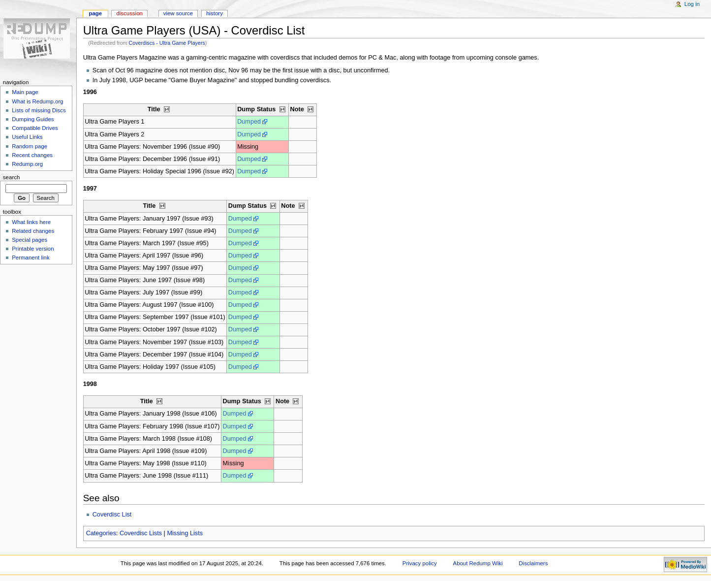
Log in (692, 4)
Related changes (33, 231)
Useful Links (27, 137)
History (214, 13)
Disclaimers (533, 563)
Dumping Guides (33, 119)
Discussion (129, 13)
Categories (101, 533)
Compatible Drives (35, 128)
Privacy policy (419, 563)
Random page (29, 146)
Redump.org (27, 164)
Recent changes (32, 155)
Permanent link (30, 257)
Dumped (249, 121)
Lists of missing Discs (38, 110)
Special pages (29, 240)
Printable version (33, 249)
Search (11, 177)
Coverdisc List (112, 514)
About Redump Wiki (478, 563)
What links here (31, 222)
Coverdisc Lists (141, 533)
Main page (25, 92)
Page (95, 13)
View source (178, 13)
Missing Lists (185, 533)
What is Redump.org (37, 101)
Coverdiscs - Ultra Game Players (167, 43)
